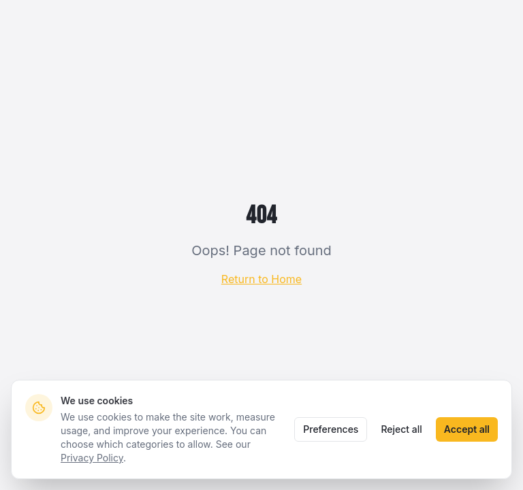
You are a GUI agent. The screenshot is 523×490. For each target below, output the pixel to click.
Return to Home (261, 279)
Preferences (330, 429)
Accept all (467, 429)
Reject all (401, 429)
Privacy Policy (92, 457)
